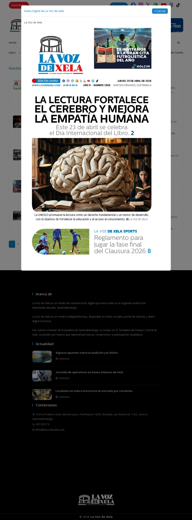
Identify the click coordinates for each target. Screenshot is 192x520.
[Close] (160, 11)
